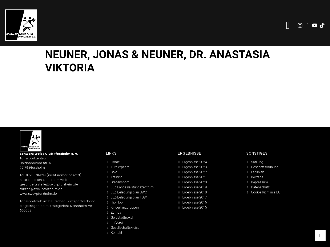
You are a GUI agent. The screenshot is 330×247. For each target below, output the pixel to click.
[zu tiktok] (322, 25)
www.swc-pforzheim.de (38, 194)
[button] (288, 25)
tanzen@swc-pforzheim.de (41, 189)
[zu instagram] (300, 25)
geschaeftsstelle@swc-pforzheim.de (49, 184)
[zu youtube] (314, 25)
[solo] (139, 172)
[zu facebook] (307, 25)
